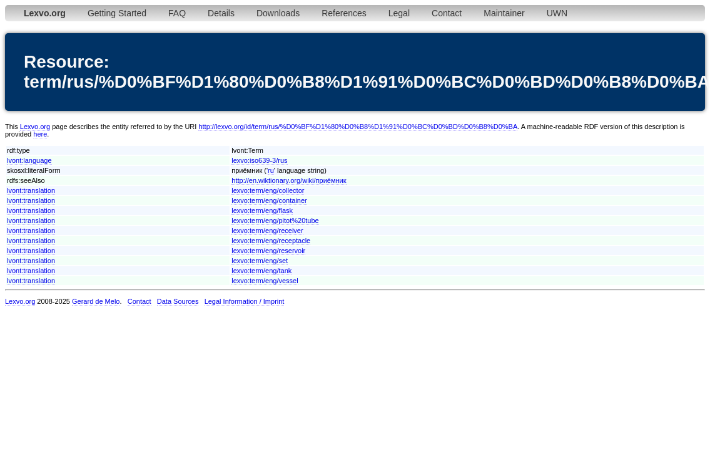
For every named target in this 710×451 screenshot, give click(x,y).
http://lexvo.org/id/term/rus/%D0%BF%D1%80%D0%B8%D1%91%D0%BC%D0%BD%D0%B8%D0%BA (357, 126)
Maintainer (504, 13)
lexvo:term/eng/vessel (264, 280)
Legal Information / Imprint (245, 301)
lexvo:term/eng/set (259, 260)
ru (271, 170)
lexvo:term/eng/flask (262, 210)
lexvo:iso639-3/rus (259, 160)
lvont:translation (31, 190)
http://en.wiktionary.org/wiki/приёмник (288, 180)
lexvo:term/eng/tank (261, 270)
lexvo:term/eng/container (269, 200)
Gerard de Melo (95, 301)
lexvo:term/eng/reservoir (268, 250)
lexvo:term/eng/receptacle (270, 240)
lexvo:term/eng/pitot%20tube (274, 220)
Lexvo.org (35, 126)
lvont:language (29, 160)
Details (221, 13)
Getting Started (117, 13)
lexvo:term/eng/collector (267, 190)
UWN (557, 13)
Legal (399, 13)
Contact (447, 13)
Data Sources (178, 301)
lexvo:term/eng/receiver (267, 230)
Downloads (278, 13)
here (40, 134)
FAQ (177, 13)
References (344, 13)
